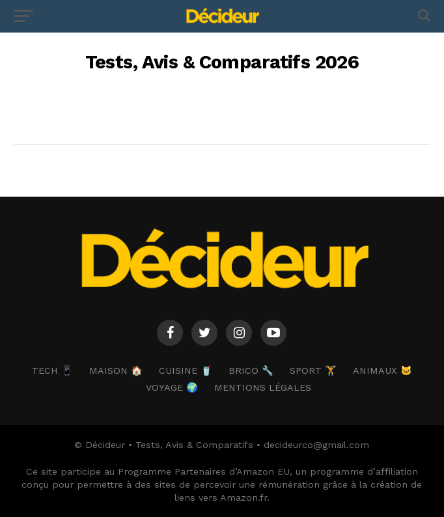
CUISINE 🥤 (185, 370)
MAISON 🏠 (116, 370)
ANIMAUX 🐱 (382, 370)
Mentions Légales (262, 387)
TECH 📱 (52, 370)
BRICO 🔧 (251, 370)
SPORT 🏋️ (313, 370)
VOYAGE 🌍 (172, 387)
